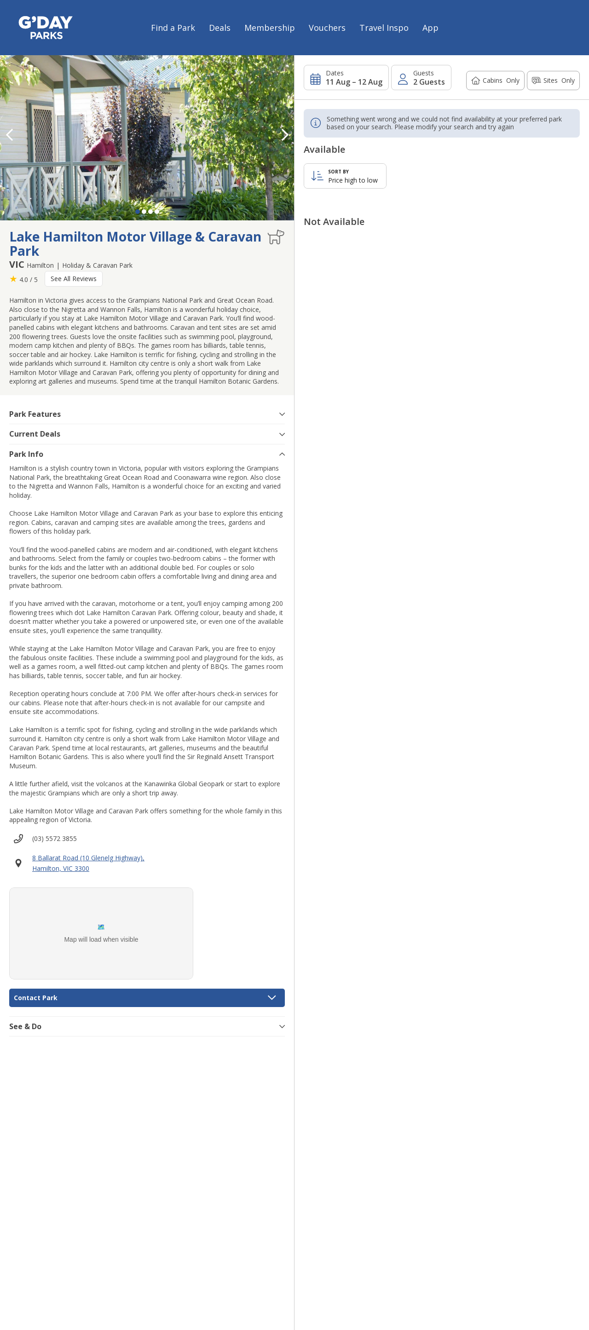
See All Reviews (74, 278)
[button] (284, 135)
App (430, 27)
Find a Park (173, 27)
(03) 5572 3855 (54, 838)
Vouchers (327, 27)
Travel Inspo (384, 27)
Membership (269, 27)
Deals (220, 27)
